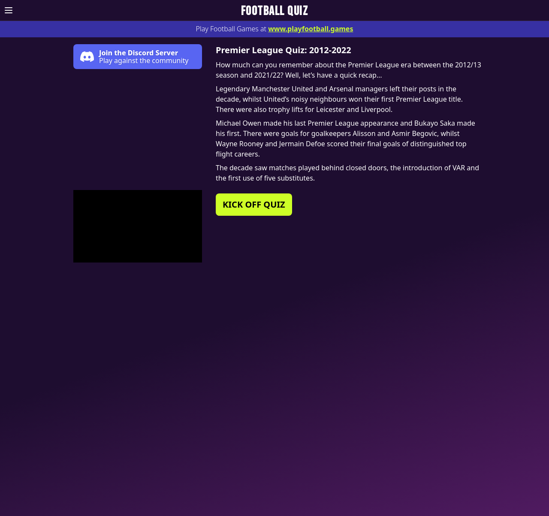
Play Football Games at (274, 28)
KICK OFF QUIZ (254, 204)
